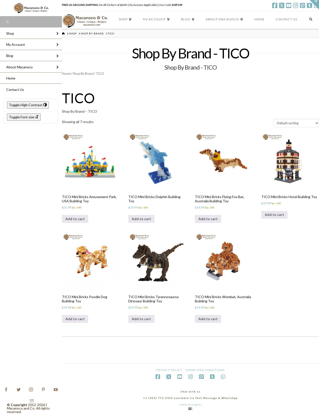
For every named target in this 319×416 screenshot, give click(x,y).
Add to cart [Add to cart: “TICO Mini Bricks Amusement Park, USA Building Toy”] (75, 219)
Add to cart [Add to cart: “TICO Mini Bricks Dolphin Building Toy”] (141, 219)
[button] (314, 4)
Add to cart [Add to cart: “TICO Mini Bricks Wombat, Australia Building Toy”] (208, 319)
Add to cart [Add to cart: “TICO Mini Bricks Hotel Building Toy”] (274, 214)
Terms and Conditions (205, 369)
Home (66, 74)
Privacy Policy (169, 369)
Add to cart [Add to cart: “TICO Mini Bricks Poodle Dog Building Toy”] (75, 319)
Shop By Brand (83, 74)
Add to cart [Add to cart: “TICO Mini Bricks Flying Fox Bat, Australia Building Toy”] (208, 219)
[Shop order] (296, 123)
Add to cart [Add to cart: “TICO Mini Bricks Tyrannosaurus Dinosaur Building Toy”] (141, 319)
